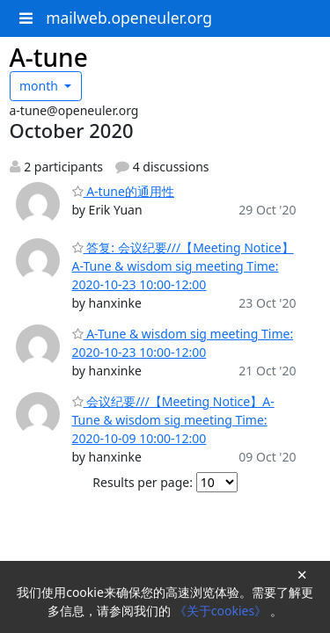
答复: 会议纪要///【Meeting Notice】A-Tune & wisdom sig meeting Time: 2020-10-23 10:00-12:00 (183, 266)
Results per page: (142, 482)
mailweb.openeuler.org (129, 17)
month (40, 85)
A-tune (49, 57)
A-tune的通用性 (123, 191)
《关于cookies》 (222, 610)
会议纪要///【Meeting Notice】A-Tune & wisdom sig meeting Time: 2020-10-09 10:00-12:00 (173, 420)
